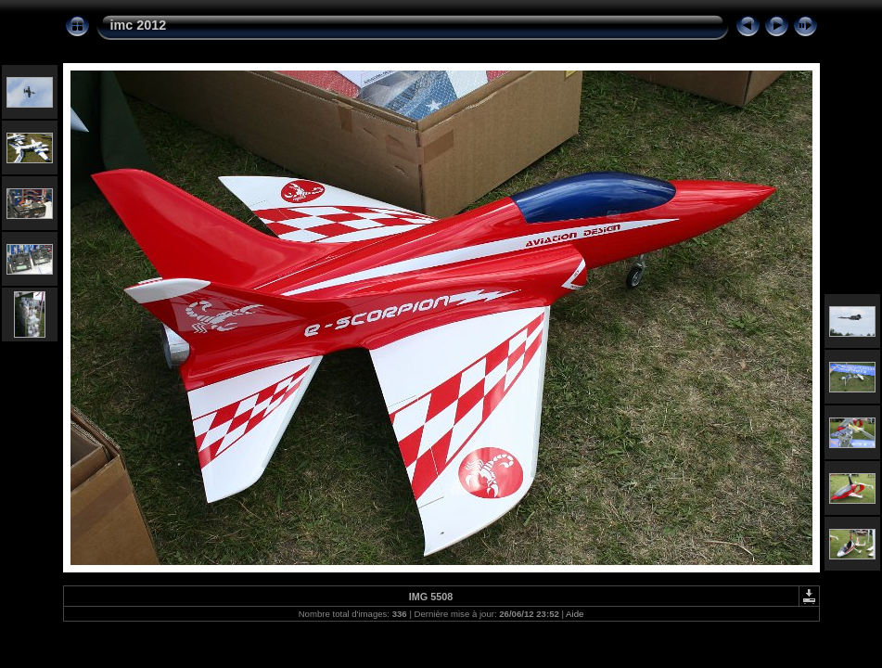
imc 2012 (138, 25)
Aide (574, 614)
